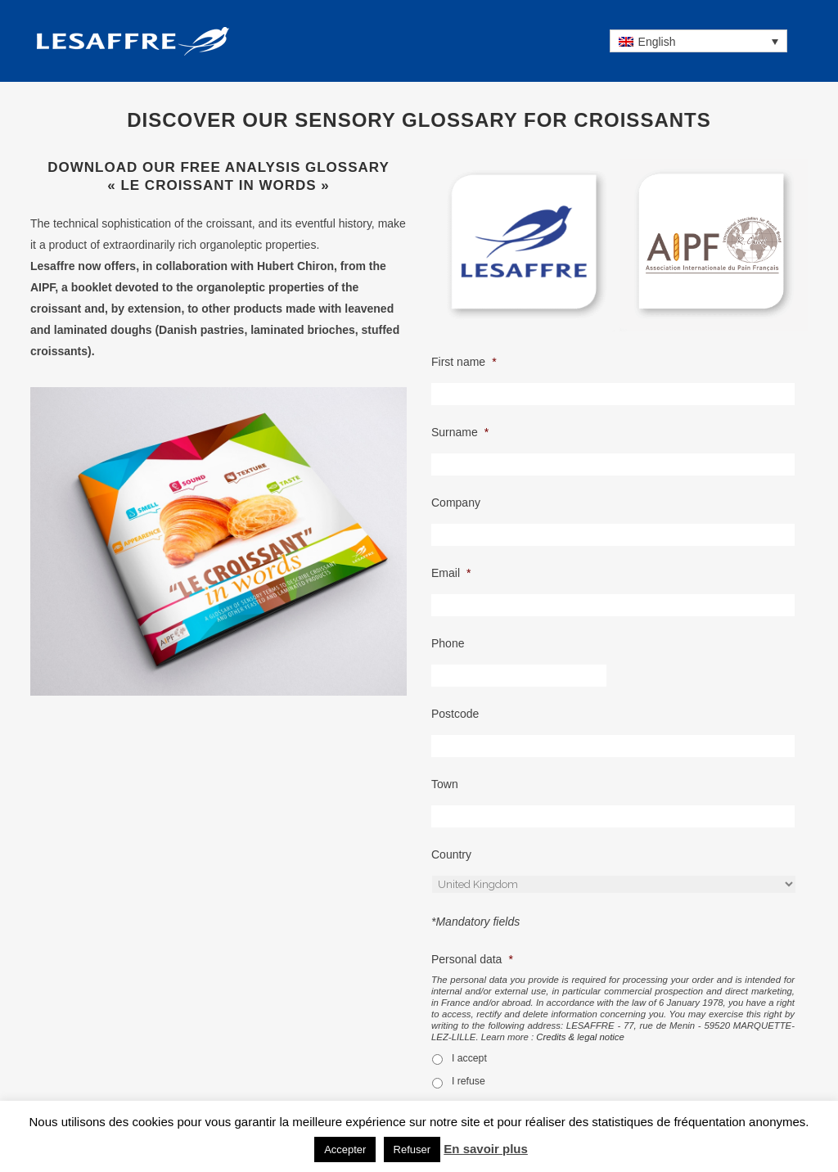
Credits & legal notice (580, 1037)
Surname (460, 432)
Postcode (455, 713)
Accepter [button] (345, 1149)
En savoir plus (486, 1149)
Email (451, 572)
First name (464, 361)
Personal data (472, 959)
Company (455, 502)
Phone (447, 643)
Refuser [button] (412, 1149)
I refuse (468, 1081)
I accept (469, 1058)
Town (444, 784)
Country (451, 854)
